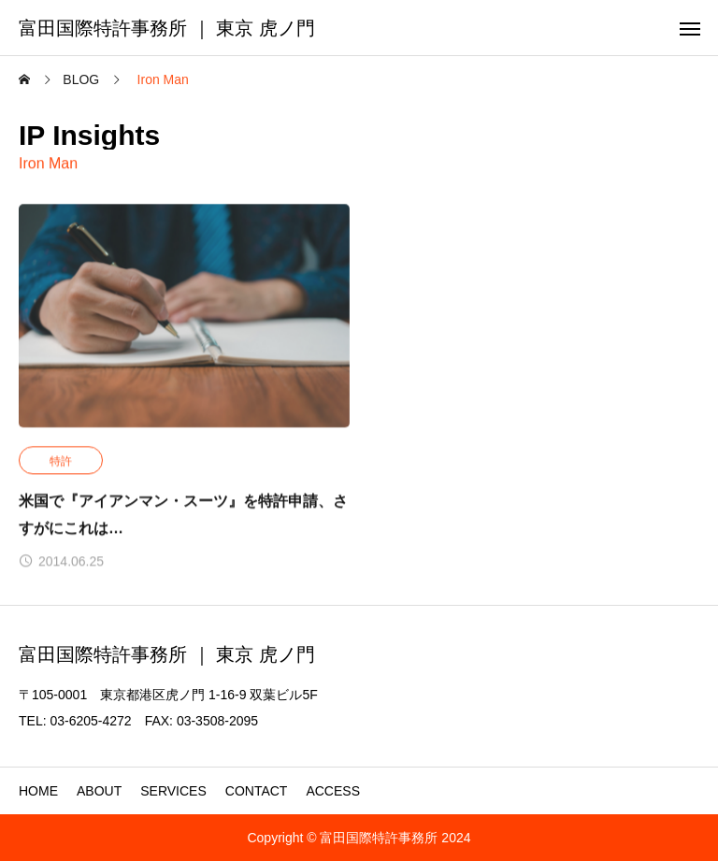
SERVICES (173, 790)
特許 (61, 461)
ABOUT (99, 790)
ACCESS (333, 790)
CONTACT (256, 790)
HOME (38, 790)
